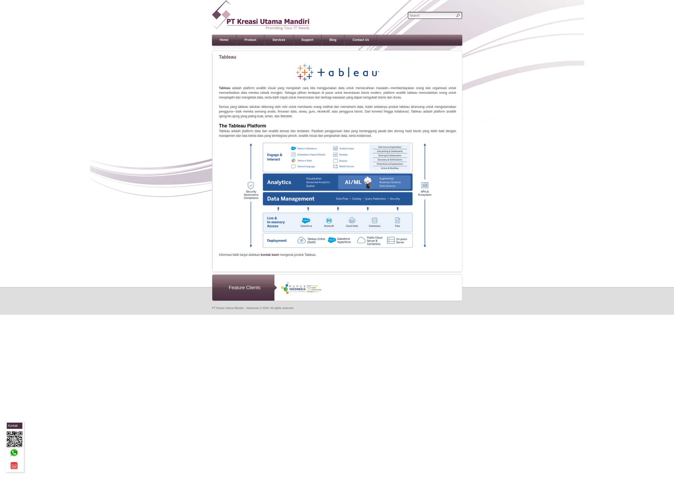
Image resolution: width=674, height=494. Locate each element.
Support (307, 40)
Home (224, 40)
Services (278, 40)
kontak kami (270, 255)
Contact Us (360, 40)
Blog (333, 40)
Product (250, 40)
